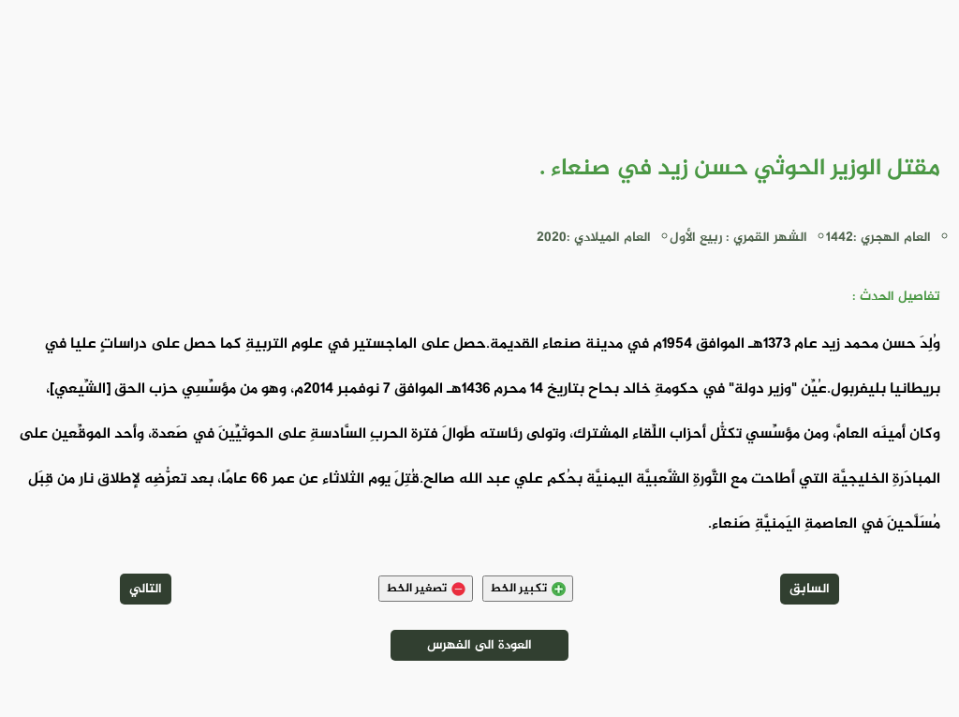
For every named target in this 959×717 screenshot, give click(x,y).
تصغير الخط (425, 588)
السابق (809, 589)
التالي (145, 589)
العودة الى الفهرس (479, 645)
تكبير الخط (528, 588)
